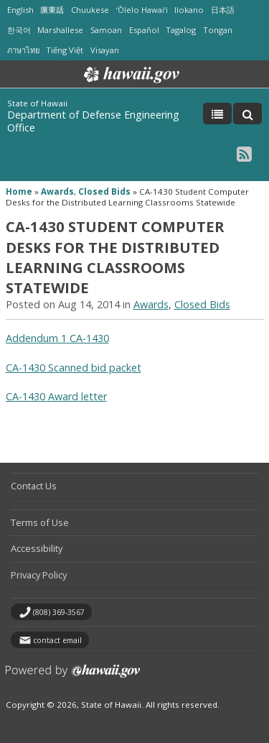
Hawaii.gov (130, 75)
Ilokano (189, 9)
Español (144, 29)
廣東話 (52, 9)
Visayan (104, 50)
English (20, 9)
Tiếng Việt (64, 50)
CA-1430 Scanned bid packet (73, 367)
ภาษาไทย (23, 50)
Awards (57, 191)
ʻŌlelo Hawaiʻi (142, 9)
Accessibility (36, 548)
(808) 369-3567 (59, 612)
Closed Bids (104, 191)
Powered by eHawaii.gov (73, 676)
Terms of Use (40, 522)
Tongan (217, 29)
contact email (57, 640)
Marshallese (60, 29)
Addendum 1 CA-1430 (57, 338)
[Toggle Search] (247, 113)
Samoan (106, 29)
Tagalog (181, 29)
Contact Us (34, 485)
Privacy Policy (39, 574)
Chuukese (90, 9)
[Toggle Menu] (217, 113)
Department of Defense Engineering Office (93, 121)
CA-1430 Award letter (56, 396)
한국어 (19, 29)
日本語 (223, 9)
